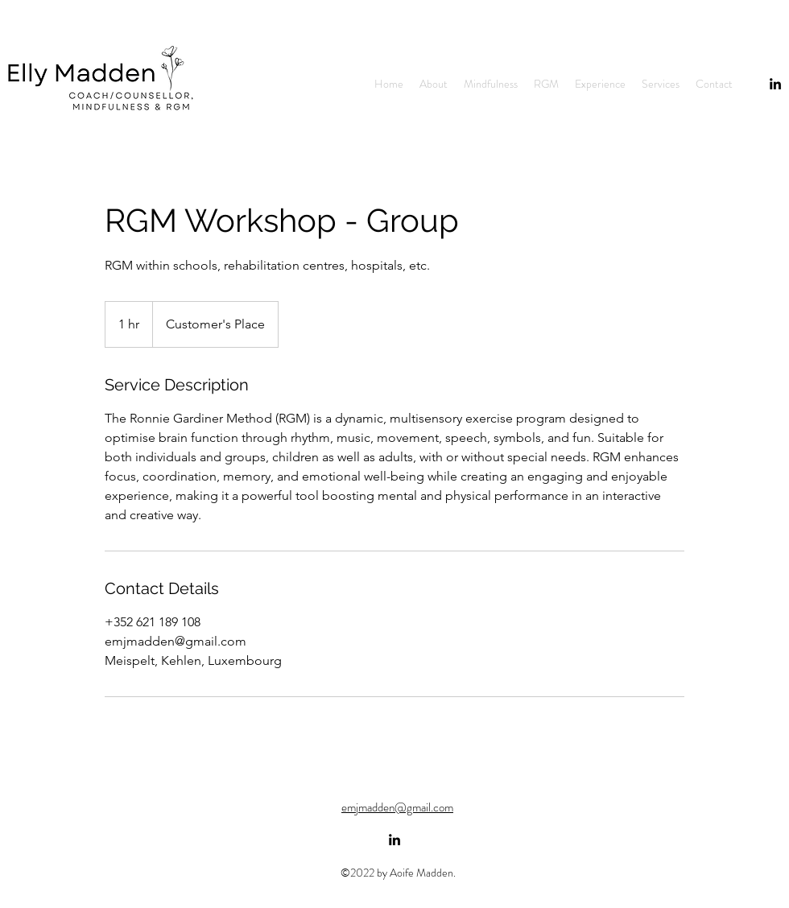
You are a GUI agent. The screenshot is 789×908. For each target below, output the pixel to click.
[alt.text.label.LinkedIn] (394, 840)
